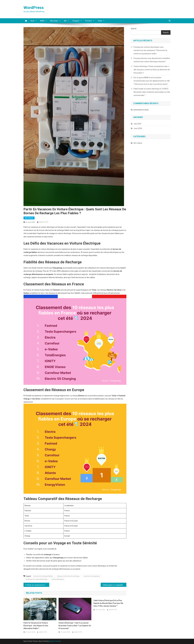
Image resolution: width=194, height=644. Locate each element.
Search (133, 29)
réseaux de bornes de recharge (68, 576)
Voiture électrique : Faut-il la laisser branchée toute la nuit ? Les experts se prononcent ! (75, 625)
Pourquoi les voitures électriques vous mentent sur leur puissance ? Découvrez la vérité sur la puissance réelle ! (150, 50)
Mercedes (54, 21)
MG (65, 21)
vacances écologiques (91, 576)
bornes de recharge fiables (43, 576)
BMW (42, 21)
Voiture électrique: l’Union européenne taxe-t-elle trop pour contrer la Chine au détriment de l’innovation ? (152, 69)
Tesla (100, 21)
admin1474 (43, 222)
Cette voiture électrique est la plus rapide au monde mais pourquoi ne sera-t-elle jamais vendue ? (108, 603)
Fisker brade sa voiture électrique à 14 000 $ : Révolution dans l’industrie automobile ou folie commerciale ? (152, 92)
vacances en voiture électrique (36, 579)
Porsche (88, 21)
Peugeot (75, 21)
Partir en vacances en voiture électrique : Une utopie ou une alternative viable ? (38, 585)
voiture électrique (57, 579)
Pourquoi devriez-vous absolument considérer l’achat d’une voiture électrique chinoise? (152, 60)
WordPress (33, 7)
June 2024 (138, 128)
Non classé (29, 218)
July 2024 (137, 124)
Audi (32, 21)
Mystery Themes (55, 641)
